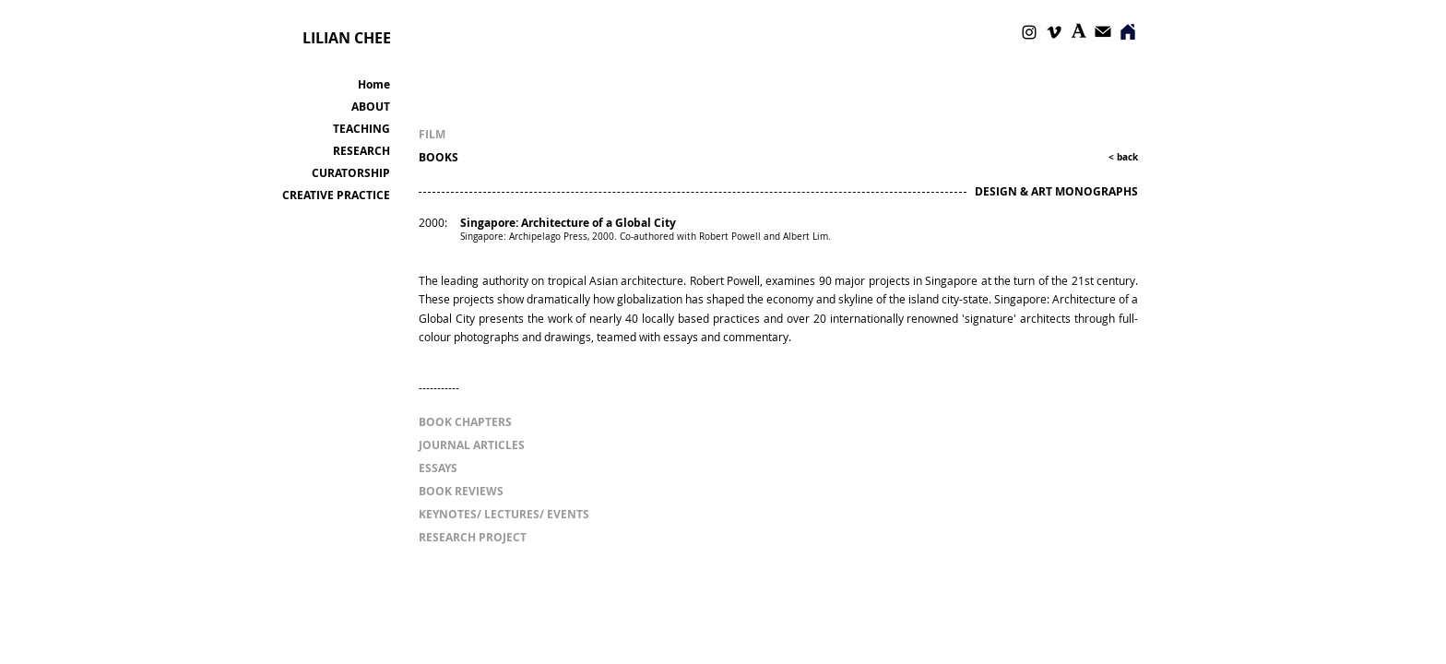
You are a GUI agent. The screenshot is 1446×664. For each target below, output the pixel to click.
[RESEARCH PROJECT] (473, 537)
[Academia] (1079, 30)
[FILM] (464, 134)
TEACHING (361, 128)
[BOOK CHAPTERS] (474, 421)
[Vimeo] (1054, 32)
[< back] (1114, 157)
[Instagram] (1029, 32)
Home (374, 84)
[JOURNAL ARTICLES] (472, 444)
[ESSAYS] (438, 468)
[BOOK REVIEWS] (474, 491)
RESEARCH (361, 151)
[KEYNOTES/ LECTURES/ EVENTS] (506, 514)
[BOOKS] (474, 157)
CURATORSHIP (351, 173)
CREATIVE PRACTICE (336, 195)
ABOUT (370, 106)
